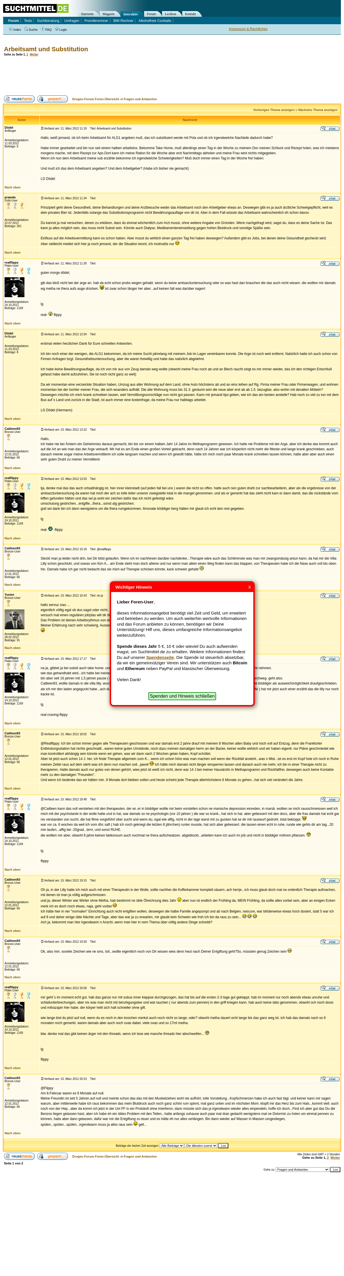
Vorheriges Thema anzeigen (274, 110)
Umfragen (71, 21)
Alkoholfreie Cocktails (154, 21)
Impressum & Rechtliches (248, 29)
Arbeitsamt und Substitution (46, 49)
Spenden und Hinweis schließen (182, 696)
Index (15, 29)
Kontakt (190, 14)
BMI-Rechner (123, 21)
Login (61, 29)
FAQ (46, 29)
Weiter (34, 54)
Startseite (87, 14)
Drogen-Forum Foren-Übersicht (95, 99)
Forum (151, 14)
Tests (28, 21)
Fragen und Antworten (140, 99)
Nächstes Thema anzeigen (317, 110)
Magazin (109, 14)
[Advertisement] (106, 76)
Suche (31, 29)
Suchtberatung (48, 21)
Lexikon (170, 14)
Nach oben (12, 187)
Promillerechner (96, 21)
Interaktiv (130, 14)
